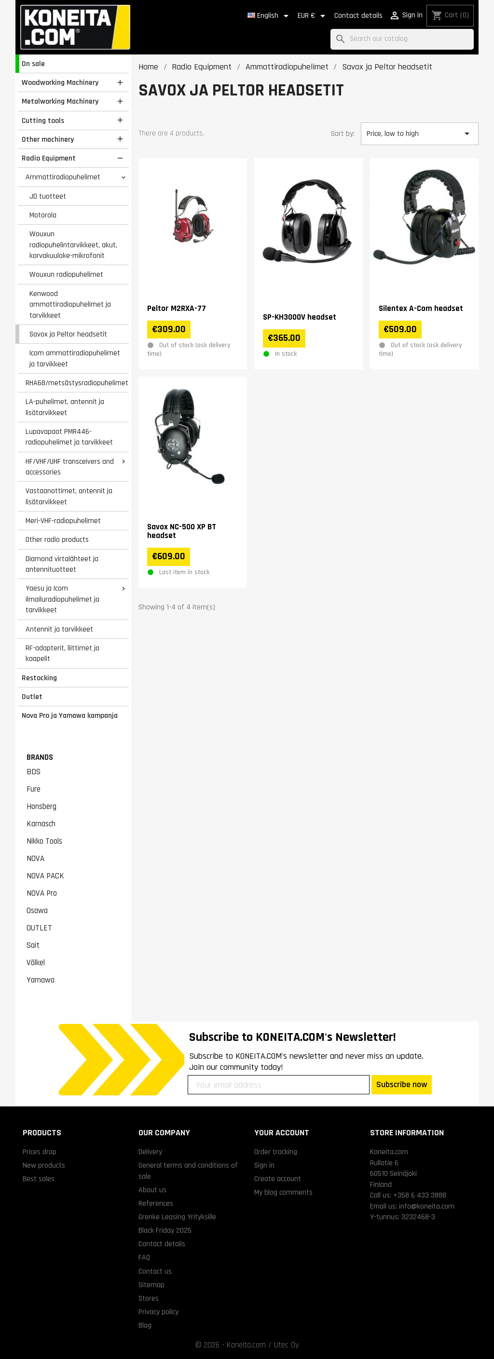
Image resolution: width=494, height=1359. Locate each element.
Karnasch (41, 824)
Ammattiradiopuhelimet (63, 177)
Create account (277, 1179)
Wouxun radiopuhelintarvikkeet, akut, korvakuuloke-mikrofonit (73, 244)
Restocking (39, 678)
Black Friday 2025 (165, 1230)
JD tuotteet (47, 196)
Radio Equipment (49, 158)
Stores (148, 1298)
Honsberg (41, 806)
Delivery (150, 1152)
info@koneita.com (426, 1206)
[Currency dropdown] (313, 16)
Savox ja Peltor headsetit (68, 334)
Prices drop (39, 1152)
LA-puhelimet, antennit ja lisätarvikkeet (65, 407)
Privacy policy (158, 1312)
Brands (40, 757)
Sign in (264, 1165)
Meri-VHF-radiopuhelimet (63, 520)
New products (44, 1165)
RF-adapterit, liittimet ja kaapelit (62, 653)
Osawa (37, 910)
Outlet (32, 696)
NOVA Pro (42, 893)
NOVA (35, 858)
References (155, 1203)
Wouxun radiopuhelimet (66, 274)
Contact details (358, 16)
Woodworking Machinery (60, 82)
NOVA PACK (45, 876)
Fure (34, 789)
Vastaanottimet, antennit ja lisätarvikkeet (69, 496)
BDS (34, 772)
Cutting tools (43, 120)
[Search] (402, 39)
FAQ (144, 1257)
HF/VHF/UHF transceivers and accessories (70, 467)
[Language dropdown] (269, 16)
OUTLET (39, 928)
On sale (33, 63)
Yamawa (41, 980)
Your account (281, 1132)
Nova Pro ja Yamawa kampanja (70, 715)
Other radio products (57, 539)
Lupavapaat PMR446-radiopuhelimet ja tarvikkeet (69, 437)
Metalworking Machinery (60, 101)
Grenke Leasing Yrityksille (177, 1217)
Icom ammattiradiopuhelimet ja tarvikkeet (74, 358)
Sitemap (151, 1285)
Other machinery (48, 139)
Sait (33, 945)
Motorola (42, 215)
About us (152, 1190)
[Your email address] (279, 1084)
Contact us (155, 1271)
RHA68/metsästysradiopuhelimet (77, 383)
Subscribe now (401, 1084)
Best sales (39, 1179)
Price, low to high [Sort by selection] (420, 133)
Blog (144, 1325)
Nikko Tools (44, 841)
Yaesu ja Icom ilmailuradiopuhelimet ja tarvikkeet (62, 599)
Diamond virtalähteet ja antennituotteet (62, 564)
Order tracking (275, 1152)
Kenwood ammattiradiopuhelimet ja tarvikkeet (70, 304)
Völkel (36, 962)
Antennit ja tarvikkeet (59, 629)
